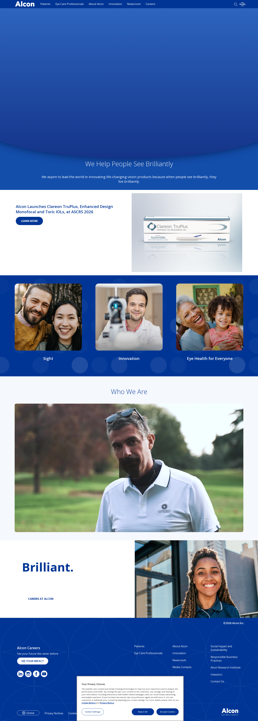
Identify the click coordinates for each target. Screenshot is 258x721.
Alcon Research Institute (226, 667)
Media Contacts (182, 667)
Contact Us (217, 681)
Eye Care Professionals (69, 4)
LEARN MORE (29, 221)
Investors (216, 674)
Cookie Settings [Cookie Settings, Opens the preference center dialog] (93, 711)
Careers (150, 4)
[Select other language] (242, 4)
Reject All (143, 711)
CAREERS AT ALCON (40, 599)
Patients (45, 4)
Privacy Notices (54, 713)
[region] (130, 698)
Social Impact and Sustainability (221, 648)
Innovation (115, 4)
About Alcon (96, 4)
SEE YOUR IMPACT (32, 661)
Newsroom (134, 4)
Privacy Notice (107, 703)
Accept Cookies (167, 711)
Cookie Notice (89, 703)
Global (30, 713)
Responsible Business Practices (224, 658)
